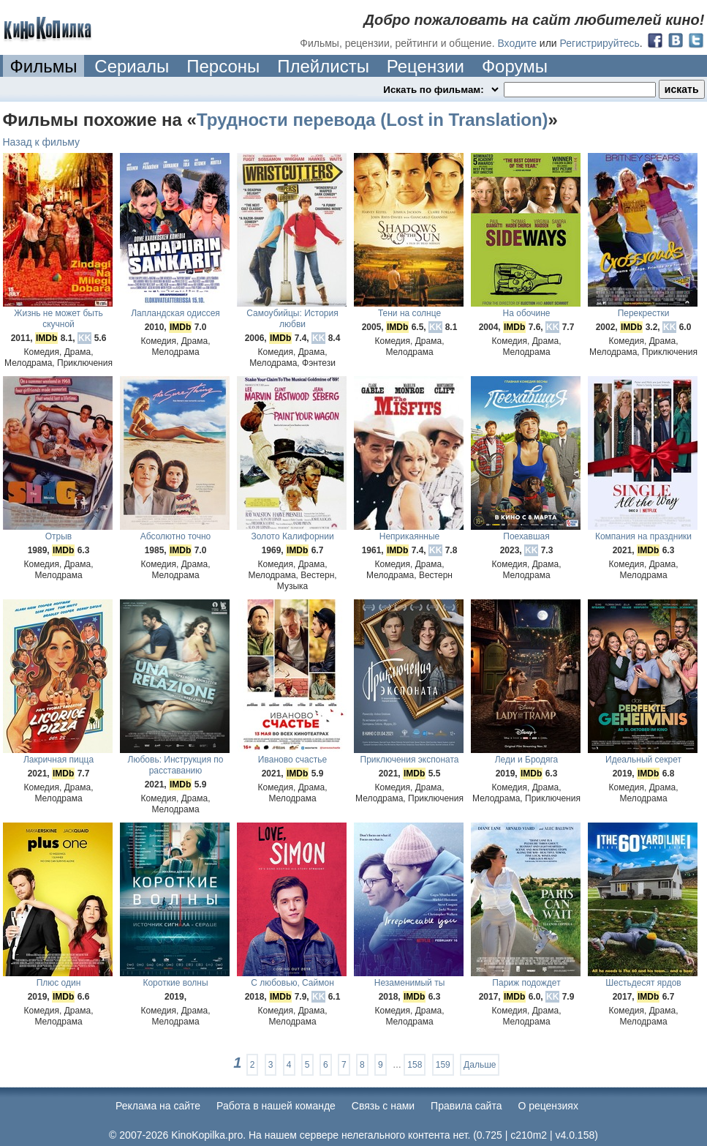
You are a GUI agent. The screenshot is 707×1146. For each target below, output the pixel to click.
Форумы (515, 66)
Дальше (480, 1065)
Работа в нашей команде (276, 1106)
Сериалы (131, 66)
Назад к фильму (41, 142)
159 (443, 1065)
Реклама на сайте (158, 1106)
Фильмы (43, 66)
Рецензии (425, 66)
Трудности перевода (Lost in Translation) (372, 120)
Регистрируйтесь (600, 43)
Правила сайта (466, 1106)
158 (414, 1065)
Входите (517, 43)
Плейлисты (323, 66)
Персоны (223, 66)
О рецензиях (548, 1106)
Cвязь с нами (383, 1106)
